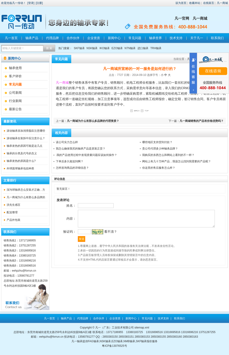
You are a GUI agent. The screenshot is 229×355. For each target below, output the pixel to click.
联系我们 (217, 38)
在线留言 (208, 3)
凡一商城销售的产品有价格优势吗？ (202, 121)
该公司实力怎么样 (67, 142)
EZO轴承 (117, 48)
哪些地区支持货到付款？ (157, 142)
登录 (31, 3)
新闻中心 (114, 38)
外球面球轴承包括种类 (20, 168)
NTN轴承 (130, 48)
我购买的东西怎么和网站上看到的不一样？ (168, 155)
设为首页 (180, 3)
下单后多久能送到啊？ (69, 161)
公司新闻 (15, 92)
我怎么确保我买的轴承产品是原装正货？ (80, 148)
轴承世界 (155, 38)
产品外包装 (13, 220)
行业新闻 (15, 101)
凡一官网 (181, 18)
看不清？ (103, 236)
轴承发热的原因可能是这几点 (24, 145)
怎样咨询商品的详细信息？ (72, 167)
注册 (39, 3)
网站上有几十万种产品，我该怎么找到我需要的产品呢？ (176, 161)
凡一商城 (222, 3)
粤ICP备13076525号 (114, 345)
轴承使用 (15, 68)
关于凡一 (196, 38)
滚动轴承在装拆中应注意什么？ (26, 138)
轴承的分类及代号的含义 (22, 153)
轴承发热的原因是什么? (21, 161)
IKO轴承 (104, 48)
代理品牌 (52, 38)
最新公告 (15, 109)
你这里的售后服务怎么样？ (158, 167)
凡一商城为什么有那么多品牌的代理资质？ (93, 121)
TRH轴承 (155, 48)
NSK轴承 (92, 48)
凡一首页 (11, 38)
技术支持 (176, 38)
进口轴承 (142, 48)
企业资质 (93, 38)
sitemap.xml (141, 327)
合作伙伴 (73, 38)
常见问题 (134, 38)
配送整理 (12, 212)
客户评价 (15, 76)
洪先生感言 (13, 204)
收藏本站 (194, 3)
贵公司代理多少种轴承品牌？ (160, 148)
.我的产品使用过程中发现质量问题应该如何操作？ (86, 155)
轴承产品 (31, 38)
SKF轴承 (79, 48)
